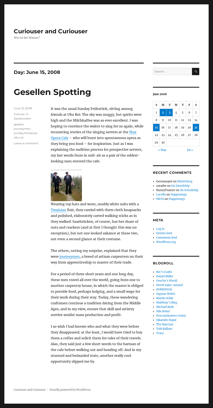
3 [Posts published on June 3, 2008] (169, 112)
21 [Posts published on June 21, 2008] (195, 127)
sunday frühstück (25, 133)
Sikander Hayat (166, 320)
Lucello (161, 194)
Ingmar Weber (165, 294)
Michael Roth (165, 307)
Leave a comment (26, 143)
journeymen (69, 256)
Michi (160, 199)
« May (162, 150)
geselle (19, 124)
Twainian (58, 210)
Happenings (179, 194)
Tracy (160, 333)
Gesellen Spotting (52, 92)
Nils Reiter (163, 311)
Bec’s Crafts (164, 272)
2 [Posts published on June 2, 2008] (163, 112)
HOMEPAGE (164, 289)
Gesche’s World (166, 280)
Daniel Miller (164, 276)
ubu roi (19, 137)
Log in (160, 229)
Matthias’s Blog (166, 302)
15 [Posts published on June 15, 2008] (156, 127)
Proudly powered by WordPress (70, 390)
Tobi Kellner (164, 329)
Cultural (19, 114)
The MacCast (164, 324)
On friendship (180, 186)
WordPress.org (166, 242)
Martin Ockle (164, 298)
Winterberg (184, 181)
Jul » (190, 150)
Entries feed (164, 233)
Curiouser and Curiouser (51, 31)
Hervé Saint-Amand (169, 285)
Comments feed (166, 237)
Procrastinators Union (171, 315)
